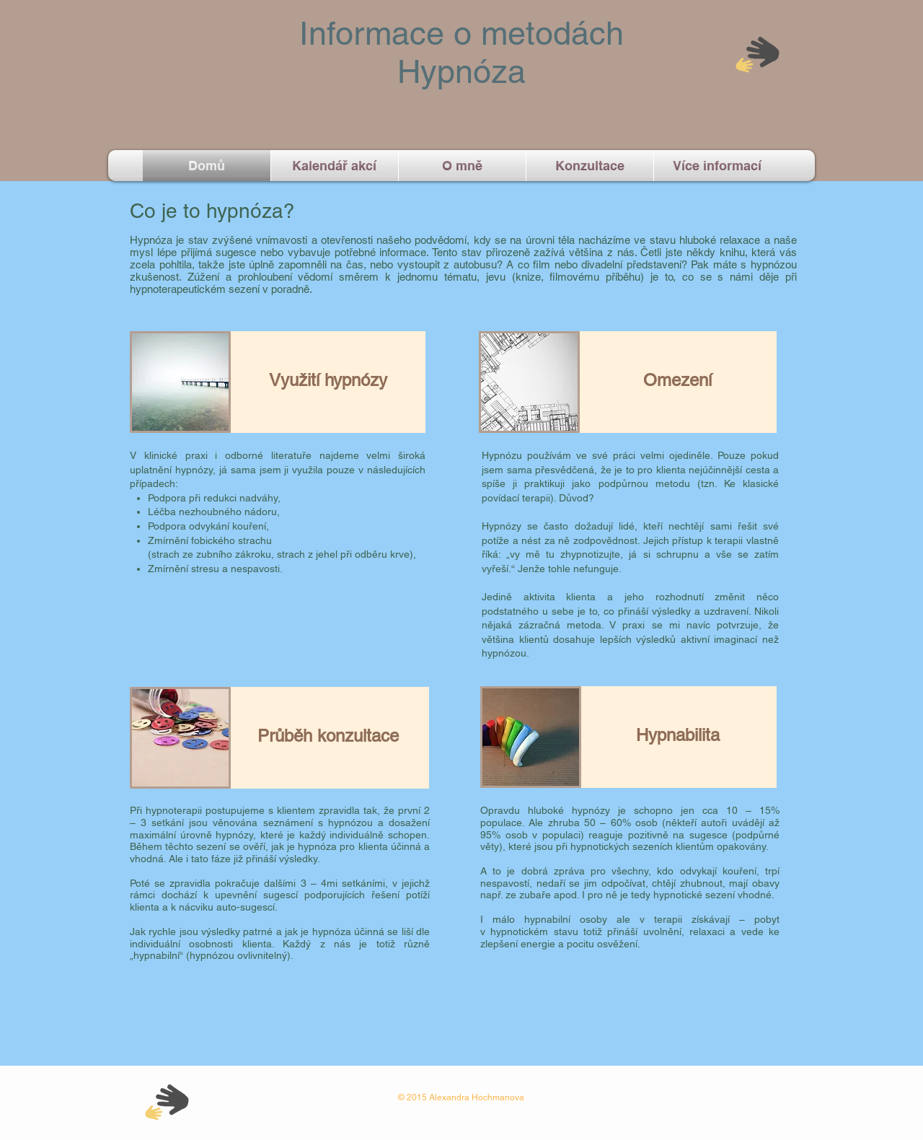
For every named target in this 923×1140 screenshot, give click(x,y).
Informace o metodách (461, 33)
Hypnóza (461, 71)
